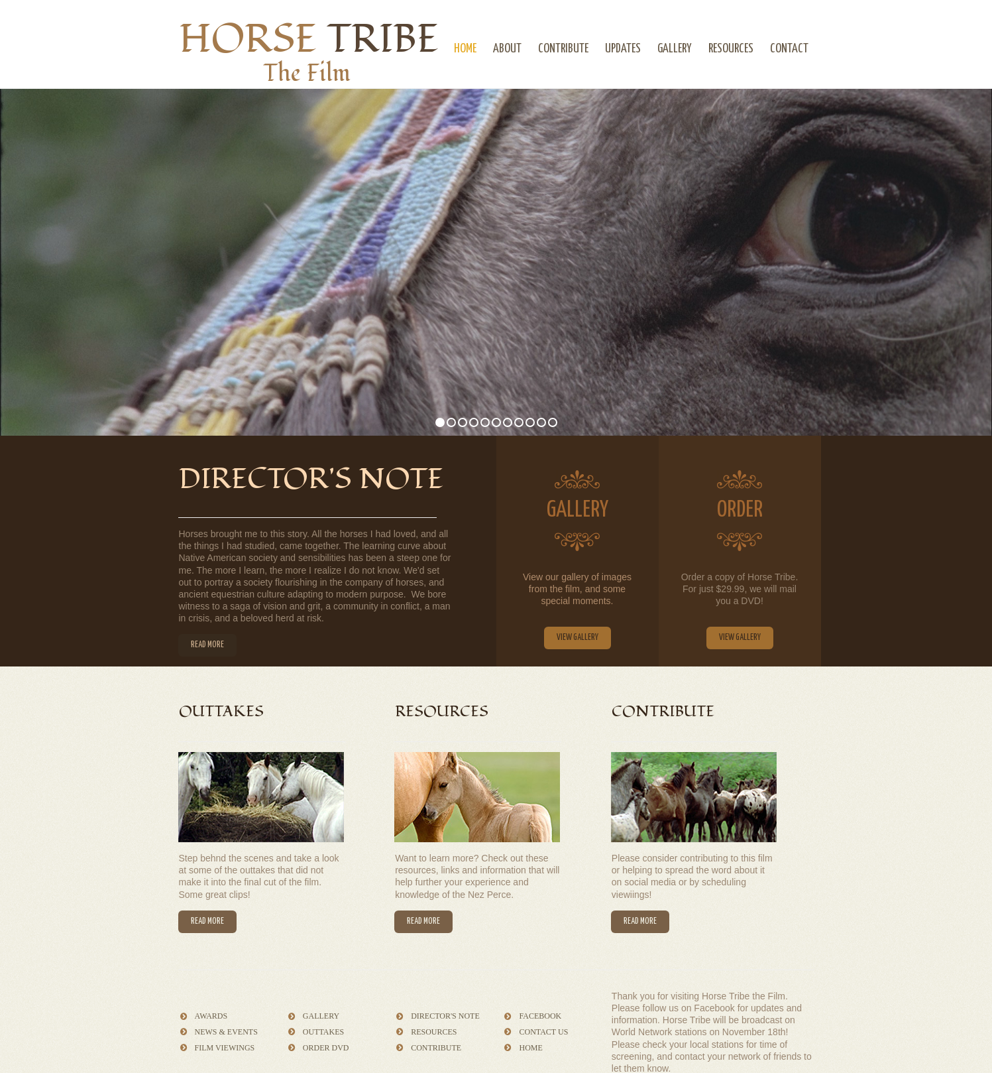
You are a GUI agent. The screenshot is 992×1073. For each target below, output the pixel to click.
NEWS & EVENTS (226, 1032)
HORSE (309, 39)
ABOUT (507, 48)
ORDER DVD (326, 1047)
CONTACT (789, 48)
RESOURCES (730, 48)
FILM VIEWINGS (225, 1047)
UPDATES (623, 48)
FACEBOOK (540, 1016)
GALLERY (674, 48)
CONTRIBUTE (563, 48)
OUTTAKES (323, 1032)
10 (541, 422)
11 (552, 422)
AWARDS (211, 1016)
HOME (465, 48)
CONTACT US (543, 1032)
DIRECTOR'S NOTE (445, 1016)
